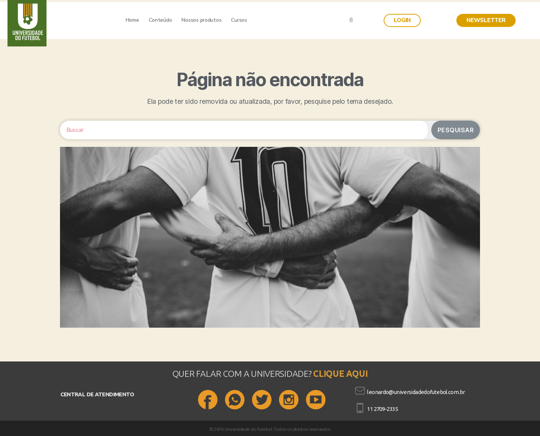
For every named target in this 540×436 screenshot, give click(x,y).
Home (132, 20)
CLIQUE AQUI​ (340, 373)
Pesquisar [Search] (456, 130)
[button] (402, 20)
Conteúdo (160, 20)
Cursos (239, 20)
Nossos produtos (201, 20)
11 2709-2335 (382, 409)
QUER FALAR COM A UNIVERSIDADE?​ (243, 373)
